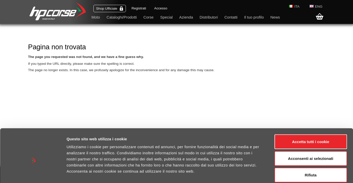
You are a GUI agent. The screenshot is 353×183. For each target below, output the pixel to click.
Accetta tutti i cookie (310, 116)
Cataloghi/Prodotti (122, 17)
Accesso (160, 8)
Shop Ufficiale (109, 8)
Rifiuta (311, 149)
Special (166, 17)
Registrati (138, 8)
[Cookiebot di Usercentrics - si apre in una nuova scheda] (33, 173)
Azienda (186, 17)
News (275, 17)
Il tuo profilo (254, 17)
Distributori (209, 17)
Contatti (231, 17)
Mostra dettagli (269, 173)
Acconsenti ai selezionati (310, 133)
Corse (148, 17)
